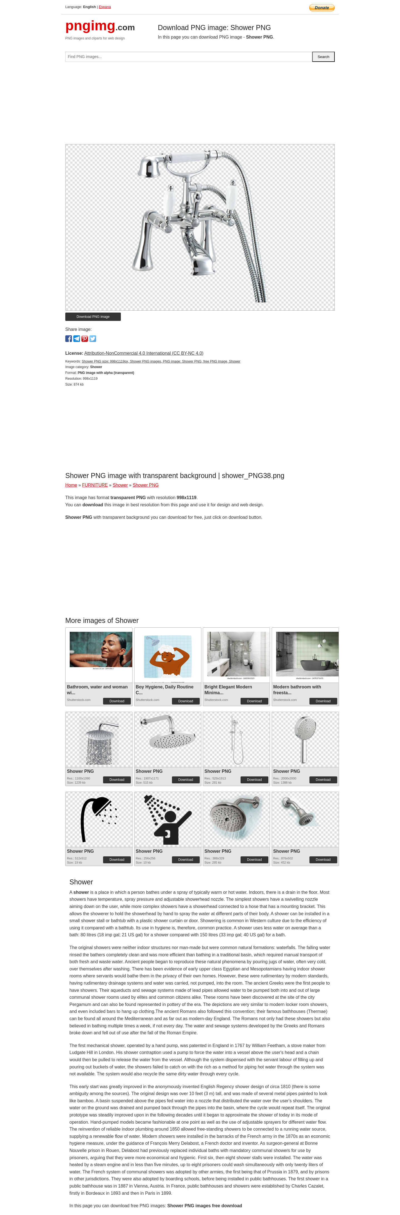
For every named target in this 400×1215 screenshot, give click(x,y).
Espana (105, 7)
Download (116, 701)
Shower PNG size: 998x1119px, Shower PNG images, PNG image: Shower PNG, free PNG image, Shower (161, 361)
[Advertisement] (200, 105)
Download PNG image (93, 317)
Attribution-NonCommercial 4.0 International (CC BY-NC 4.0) (143, 353)
